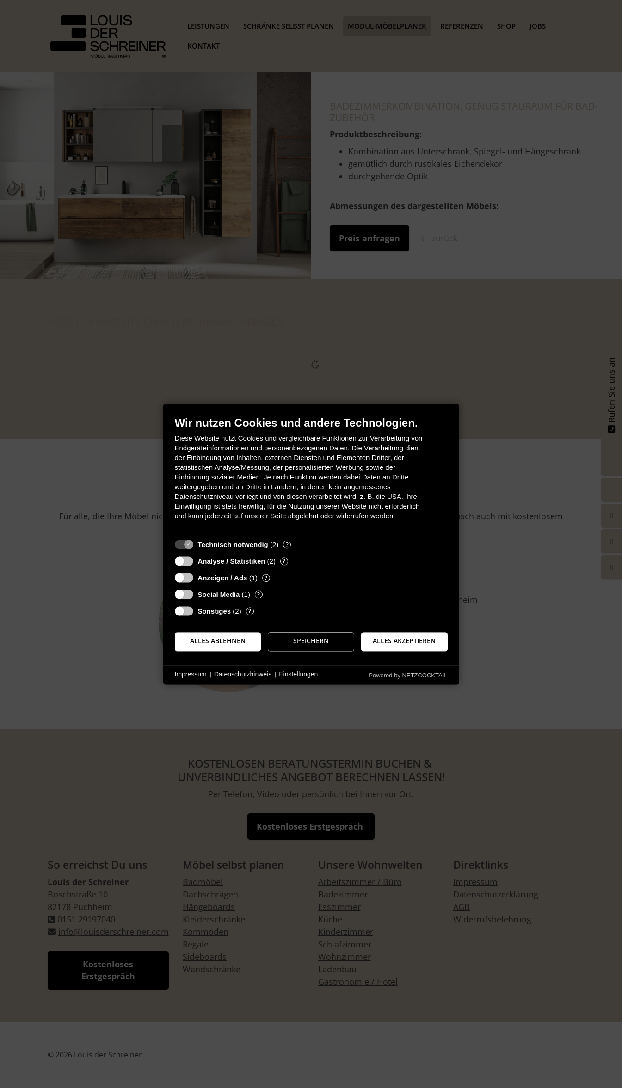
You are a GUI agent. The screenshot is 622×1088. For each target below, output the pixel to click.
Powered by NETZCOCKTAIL (408, 675)
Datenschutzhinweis (243, 674)
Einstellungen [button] (298, 674)
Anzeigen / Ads (222, 578)
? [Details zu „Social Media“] (258, 594)
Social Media (219, 594)
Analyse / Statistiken (231, 561)
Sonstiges (214, 611)
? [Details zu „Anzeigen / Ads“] (266, 578)
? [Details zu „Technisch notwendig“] (287, 544)
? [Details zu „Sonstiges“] (249, 611)
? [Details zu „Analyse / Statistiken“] (284, 561)
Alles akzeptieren (404, 641)
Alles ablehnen (218, 641)
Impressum (191, 674)
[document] (311, 475)
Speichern (311, 641)
